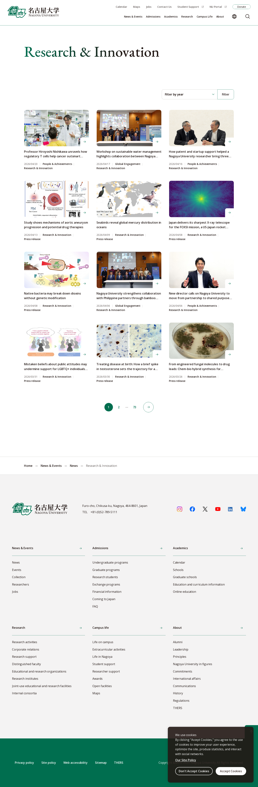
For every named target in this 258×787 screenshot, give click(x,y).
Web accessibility (75, 763)
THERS (118, 763)
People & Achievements (57, 164)
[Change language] (234, 16)
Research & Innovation (38, 168)
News (74, 465)
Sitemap (101, 763)
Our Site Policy (185, 760)
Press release (32, 239)
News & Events (51, 465)
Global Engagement (127, 164)
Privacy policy (24, 763)
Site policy (48, 763)
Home (28, 465)
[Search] (248, 16)
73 (135, 407)
